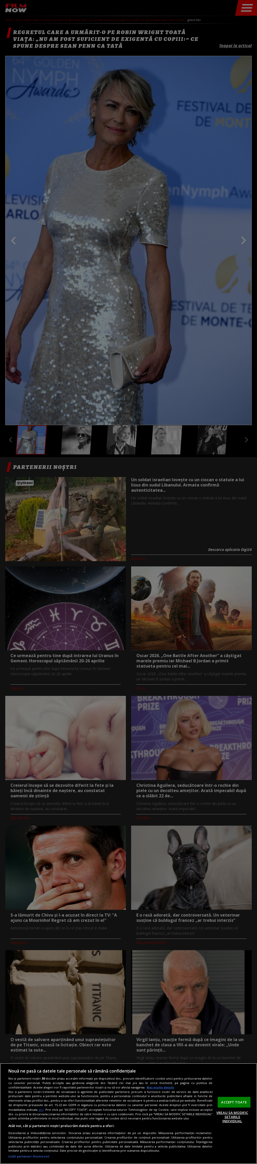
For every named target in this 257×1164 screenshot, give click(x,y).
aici (41, 1109)
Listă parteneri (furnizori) (28, 1156)
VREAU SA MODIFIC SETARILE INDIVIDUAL (232, 1116)
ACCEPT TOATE (234, 1102)
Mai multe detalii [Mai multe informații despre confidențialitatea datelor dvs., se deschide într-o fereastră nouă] (160, 1087)
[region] (128, 1113)
